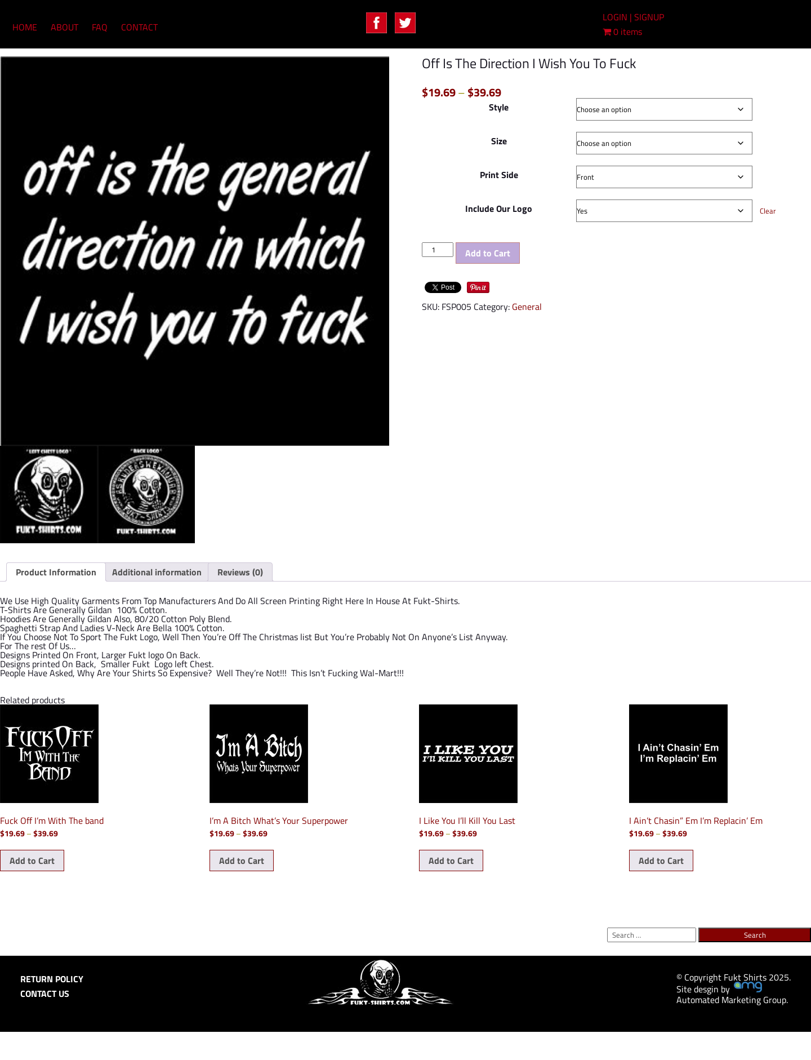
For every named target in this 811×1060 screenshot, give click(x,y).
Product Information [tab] (56, 572)
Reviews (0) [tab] (240, 572)
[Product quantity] (437, 249)
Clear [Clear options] (768, 210)
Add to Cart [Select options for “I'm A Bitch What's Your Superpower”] (241, 860)
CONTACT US (44, 993)
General (527, 306)
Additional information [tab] (157, 572)
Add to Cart (487, 253)
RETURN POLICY (51, 979)
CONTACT (139, 27)
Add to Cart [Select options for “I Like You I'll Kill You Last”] (451, 860)
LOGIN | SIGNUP (633, 17)
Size (499, 141)
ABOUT (64, 27)
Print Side (499, 174)
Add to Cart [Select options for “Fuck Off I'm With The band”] (32, 860)
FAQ (100, 27)
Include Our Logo (498, 208)
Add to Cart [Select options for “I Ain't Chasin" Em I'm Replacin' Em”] (661, 860)
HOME (24, 27)
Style (499, 107)
